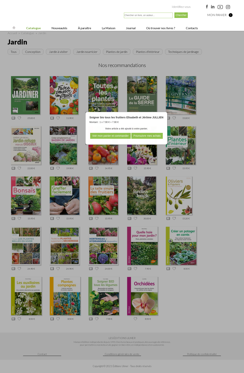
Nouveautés (59, 28)
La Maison (108, 28)
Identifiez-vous (181, 6)
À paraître (84, 28)
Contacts (191, 28)
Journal (130, 28)
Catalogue (33, 28)
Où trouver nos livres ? (160, 28)
